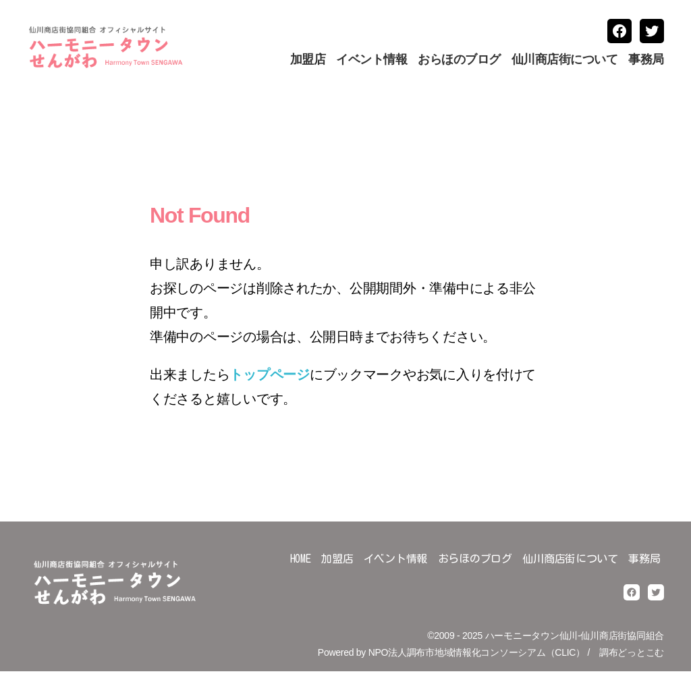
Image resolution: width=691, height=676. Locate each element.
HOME (300, 564)
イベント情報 (371, 62)
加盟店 (308, 62)
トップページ (269, 379)
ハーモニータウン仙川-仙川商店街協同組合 (574, 640)
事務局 (646, 62)
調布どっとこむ (631, 657)
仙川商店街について (565, 62)
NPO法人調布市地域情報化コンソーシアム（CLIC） (476, 657)
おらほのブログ (459, 62)
